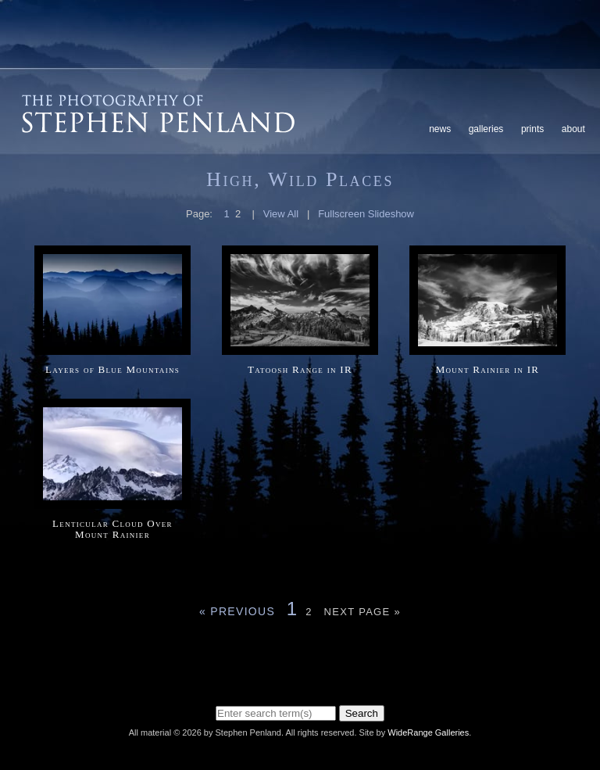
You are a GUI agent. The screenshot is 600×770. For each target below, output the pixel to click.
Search (361, 713)
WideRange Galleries (428, 732)
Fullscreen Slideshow (366, 214)
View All (280, 214)
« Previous (237, 611)
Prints (532, 129)
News (440, 129)
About (573, 129)
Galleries (486, 129)
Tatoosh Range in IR (300, 369)
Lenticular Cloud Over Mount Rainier (112, 529)
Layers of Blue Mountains (112, 369)
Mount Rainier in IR (488, 369)
